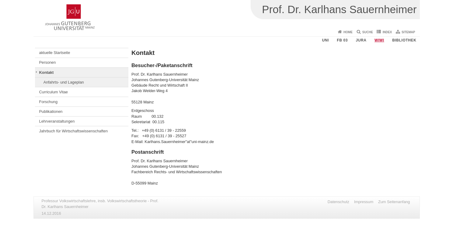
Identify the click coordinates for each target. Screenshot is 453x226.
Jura (361, 40)
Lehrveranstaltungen (57, 121)
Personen (47, 62)
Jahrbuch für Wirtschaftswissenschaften (73, 131)
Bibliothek (404, 40)
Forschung (48, 101)
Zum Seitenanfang (394, 201)
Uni (325, 40)
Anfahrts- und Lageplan (64, 82)
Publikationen (51, 111)
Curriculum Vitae (53, 92)
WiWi (379, 40)
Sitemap (408, 32)
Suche (367, 32)
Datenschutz (338, 201)
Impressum (363, 201)
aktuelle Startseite (54, 52)
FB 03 (342, 40)
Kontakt (46, 72)
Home (348, 32)
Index (387, 32)
